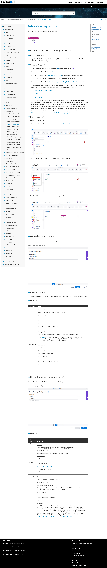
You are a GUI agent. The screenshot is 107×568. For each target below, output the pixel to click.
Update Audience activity (13, 144)
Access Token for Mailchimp (44, 466)
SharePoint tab (10, 214)
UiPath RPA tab (10, 239)
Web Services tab (10, 245)
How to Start (95, 37)
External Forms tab (11, 35)
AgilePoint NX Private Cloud (63, 59)
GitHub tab (9, 89)
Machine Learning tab (11, 108)
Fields (94, 44)
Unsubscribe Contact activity (14, 142)
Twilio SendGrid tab (11, 236)
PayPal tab (8, 192)
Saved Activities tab (11, 208)
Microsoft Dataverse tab (12, 155)
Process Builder (47, 6)
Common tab (9, 38)
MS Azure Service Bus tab (13, 172)
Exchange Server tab (11, 83)
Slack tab (8, 217)
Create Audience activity (13, 116)
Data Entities (67, 6)
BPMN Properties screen (42, 94)
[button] (2, 27)
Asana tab (8, 55)
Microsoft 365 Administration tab (15, 152)
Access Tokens (77, 6)
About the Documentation (79, 565)
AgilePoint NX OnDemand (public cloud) (42, 59)
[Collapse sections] (102, 20)
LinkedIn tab (9, 105)
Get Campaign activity (13, 132)
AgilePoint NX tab (10, 46)
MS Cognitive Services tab (13, 175)
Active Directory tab (11, 44)
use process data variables (54, 75)
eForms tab (9, 32)
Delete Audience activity (13, 121)
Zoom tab (8, 259)
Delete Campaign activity (44, 19)
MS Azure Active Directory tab (14, 164)
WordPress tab (10, 248)
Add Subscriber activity (13, 114)
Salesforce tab (10, 200)
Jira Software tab (10, 103)
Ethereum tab (9, 80)
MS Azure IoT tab (10, 169)
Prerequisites (96, 32)
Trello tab (8, 231)
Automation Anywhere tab (13, 58)
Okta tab (8, 186)
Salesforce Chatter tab (12, 203)
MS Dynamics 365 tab (12, 178)
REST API (74, 560)
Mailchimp (54, 31)
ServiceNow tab (10, 211)
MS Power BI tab (10, 181)
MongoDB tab (9, 161)
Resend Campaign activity (14, 137)
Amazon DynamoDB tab (12, 52)
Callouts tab (9, 41)
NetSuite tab (9, 183)
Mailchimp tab (32, 19)
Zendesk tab (9, 253)
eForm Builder (58, 6)
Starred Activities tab (11, 225)
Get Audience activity (12, 129)
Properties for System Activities (43, 90)
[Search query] (53, 13)
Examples (102, 6)
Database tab (9, 69)
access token (47, 447)
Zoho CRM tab (9, 256)
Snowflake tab (9, 220)
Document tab (9, 75)
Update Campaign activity (14, 147)
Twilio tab (8, 233)
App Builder (37, 6)
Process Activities (21, 19)
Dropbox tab (9, 77)
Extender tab (9, 86)
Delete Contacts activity (13, 126)
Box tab (8, 66)
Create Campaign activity (13, 119)
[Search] (73, 13)
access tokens (45, 453)
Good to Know (96, 34)
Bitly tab (8, 60)
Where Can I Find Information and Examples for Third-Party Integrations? (52, 113)
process (66, 312)
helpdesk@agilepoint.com (85, 543)
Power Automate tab (11, 197)
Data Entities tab (10, 49)
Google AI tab (9, 91)
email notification (43, 68)
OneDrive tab (9, 189)
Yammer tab (9, 250)
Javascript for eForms (78, 555)
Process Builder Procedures (11, 264)
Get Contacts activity (12, 134)
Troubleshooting (77, 548)
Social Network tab (11, 222)
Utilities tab (9, 242)
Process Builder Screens (11, 262)
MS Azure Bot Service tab (12, 166)
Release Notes (76, 563)
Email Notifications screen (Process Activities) (61, 72)
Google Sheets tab (11, 97)
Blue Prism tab (10, 63)
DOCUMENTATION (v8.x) (73, 2)
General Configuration (97, 39)
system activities (53, 87)
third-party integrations (52, 100)
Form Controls (76, 553)
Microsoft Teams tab (11, 158)
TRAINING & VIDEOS (88, 2)
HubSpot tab (9, 100)
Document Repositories (90, 6)
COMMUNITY (100, 2)
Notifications (38, 97)
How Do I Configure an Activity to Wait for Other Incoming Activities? (68, 82)
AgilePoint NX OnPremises (80, 59)
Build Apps (4, 6)
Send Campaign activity (13, 139)
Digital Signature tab (11, 72)
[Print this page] (105, 19)
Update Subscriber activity (14, 150)
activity (32, 31)
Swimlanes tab (10, 228)
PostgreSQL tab (10, 195)
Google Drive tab (10, 94)
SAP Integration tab (11, 206)
